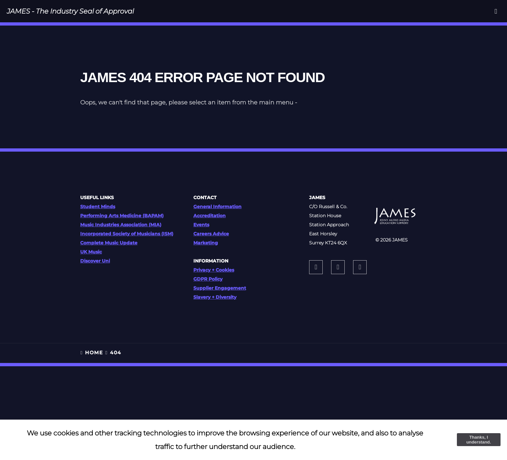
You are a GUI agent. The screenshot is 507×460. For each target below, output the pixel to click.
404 (115, 353)
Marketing (205, 243)
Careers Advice (211, 234)
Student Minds (97, 206)
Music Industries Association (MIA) (120, 225)
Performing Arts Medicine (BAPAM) (122, 216)
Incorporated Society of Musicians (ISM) (126, 234)
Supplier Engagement (219, 288)
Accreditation (209, 216)
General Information (217, 206)
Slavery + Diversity (214, 297)
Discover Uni (95, 261)
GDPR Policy (207, 279)
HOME (94, 353)
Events (201, 225)
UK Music (91, 252)
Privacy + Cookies (213, 270)
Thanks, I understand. (478, 439)
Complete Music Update (108, 243)
